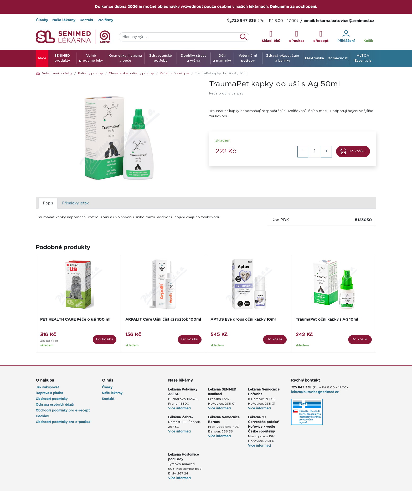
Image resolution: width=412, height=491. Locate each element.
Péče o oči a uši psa (174, 73)
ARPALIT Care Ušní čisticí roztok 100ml (163, 319)
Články (42, 20)
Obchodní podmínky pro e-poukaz (63, 422)
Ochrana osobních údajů (55, 404)
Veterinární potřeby (57, 73)
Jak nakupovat (47, 387)
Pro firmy (105, 20)
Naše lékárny (63, 20)
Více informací (179, 408)
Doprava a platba (49, 393)
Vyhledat (245, 37)
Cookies (42, 416)
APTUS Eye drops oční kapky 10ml (243, 319)
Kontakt (86, 20)
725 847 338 (301, 387)
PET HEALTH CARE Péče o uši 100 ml (75, 319)
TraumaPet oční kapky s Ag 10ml (327, 319)
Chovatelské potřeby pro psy (131, 73)
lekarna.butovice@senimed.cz (315, 392)
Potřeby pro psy (90, 73)
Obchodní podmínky (52, 398)
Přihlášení (346, 36)
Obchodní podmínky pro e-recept (63, 410)
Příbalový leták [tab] (75, 203)
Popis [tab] (48, 203)
